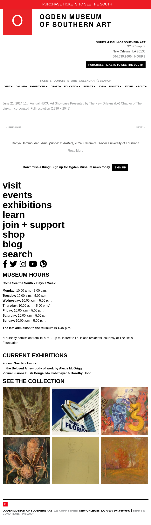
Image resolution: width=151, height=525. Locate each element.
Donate (115, 86)
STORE (72, 80)
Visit (8, 86)
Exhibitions (39, 86)
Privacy (28, 513)
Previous (13, 127)
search (18, 254)
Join (102, 86)
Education (72, 86)
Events (89, 86)
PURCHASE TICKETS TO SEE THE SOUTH (115, 64)
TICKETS (46, 80)
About (141, 86)
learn (14, 215)
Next (141, 127)
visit (12, 185)
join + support (34, 225)
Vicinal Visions (47, 373)
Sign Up (120, 167)
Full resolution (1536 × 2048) (50, 108)
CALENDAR (87, 80)
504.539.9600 (122, 56)
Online (21, 86)
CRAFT (56, 86)
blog (12, 244)
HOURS (140, 56)
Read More (75, 150)
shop (14, 234)
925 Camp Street (66, 510)
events (17, 195)
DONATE (59, 80)
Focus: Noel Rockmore (20, 363)
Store (128, 86)
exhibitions (27, 205)
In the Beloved (42, 368)
